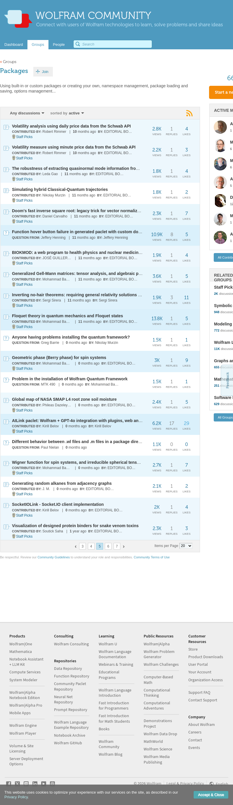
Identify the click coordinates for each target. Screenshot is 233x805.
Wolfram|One (20, 644)
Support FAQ (199, 692)
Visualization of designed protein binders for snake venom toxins (75, 525)
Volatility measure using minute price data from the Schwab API (73, 147)
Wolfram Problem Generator (159, 654)
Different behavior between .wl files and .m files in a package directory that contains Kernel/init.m (106, 441)
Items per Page (166, 546)
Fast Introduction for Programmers (114, 705)
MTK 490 (48, 384)
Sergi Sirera (51, 300)
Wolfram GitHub (68, 742)
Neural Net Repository (63, 699)
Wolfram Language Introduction (115, 692)
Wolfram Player (22, 733)
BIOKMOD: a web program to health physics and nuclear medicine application (88, 252)
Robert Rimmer (54, 132)
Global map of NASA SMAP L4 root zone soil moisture (64, 399)
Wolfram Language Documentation (115, 654)
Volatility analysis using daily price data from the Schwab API (71, 126)
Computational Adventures (157, 705)
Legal (171, 783)
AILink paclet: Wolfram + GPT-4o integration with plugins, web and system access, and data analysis (109, 420)
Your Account (199, 672)
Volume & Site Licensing (21, 748)
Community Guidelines (53, 557)
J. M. (46, 489)
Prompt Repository (70, 709)
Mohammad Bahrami (57, 279)
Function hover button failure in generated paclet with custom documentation (87, 231)
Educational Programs (109, 674)
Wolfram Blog (110, 754)
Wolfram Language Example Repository (71, 724)
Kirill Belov (50, 426)
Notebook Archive (69, 735)
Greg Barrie (50, 343)
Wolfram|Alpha (157, 644)
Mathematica (20, 651)
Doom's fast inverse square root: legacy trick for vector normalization (79, 210)
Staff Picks (24, 137)
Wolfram (154, 783)
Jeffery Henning (53, 238)
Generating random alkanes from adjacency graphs (62, 483)
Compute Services (25, 672)
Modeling (223, 324)
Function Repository (71, 676)
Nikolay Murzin (53, 195)
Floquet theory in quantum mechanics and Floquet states (67, 315)
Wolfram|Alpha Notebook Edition (24, 695)
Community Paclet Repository (70, 686)
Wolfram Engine (23, 725)
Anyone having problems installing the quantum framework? (71, 337)
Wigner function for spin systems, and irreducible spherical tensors (77, 462)
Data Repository (68, 668)
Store (193, 649)
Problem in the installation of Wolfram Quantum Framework (70, 379)
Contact (195, 740)
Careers (194, 732)
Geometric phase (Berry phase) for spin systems (59, 357)
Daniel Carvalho (54, 216)
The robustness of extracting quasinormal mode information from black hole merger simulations (105, 168)
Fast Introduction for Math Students (114, 718)
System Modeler (23, 679)
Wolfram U (108, 644)
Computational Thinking (157, 692)
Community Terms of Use (152, 557)
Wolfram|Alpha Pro (25, 705)
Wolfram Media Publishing (157, 759)
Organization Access (205, 679)
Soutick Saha (52, 531)
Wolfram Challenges (161, 664)
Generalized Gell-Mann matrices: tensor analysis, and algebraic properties (84, 273)
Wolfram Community (109, 744)
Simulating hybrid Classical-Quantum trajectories (60, 189)
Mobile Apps (20, 712)
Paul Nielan (50, 447)
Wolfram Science (158, 749)
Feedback (227, 380)
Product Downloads (205, 656)
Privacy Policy (192, 783)
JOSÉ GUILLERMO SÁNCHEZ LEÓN (57, 258)
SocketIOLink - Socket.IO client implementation (58, 504)
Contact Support (202, 700)
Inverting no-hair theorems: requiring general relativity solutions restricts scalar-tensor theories (105, 294)
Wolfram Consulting (71, 644)
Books (104, 728)
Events (194, 747)
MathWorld (153, 741)
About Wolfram (201, 724)
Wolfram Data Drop (160, 733)
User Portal (198, 664)
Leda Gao (50, 174)
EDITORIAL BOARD (119, 132)
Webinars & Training (116, 664)
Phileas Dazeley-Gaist (57, 405)
